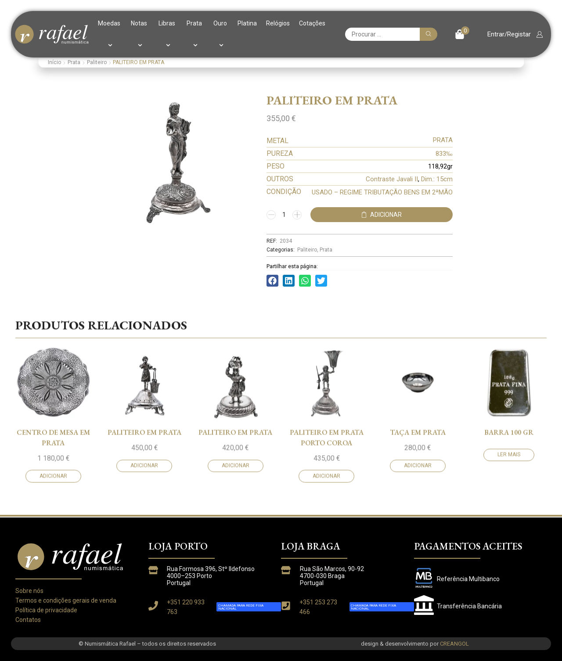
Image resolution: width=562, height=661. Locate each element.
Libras (167, 34)
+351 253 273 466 (318, 607)
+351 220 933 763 (186, 607)
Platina (247, 23)
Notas (139, 34)
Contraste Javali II (392, 179)
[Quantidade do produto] (284, 214)
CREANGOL (454, 643)
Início (54, 62)
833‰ (444, 154)
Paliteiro (97, 62)
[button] (462, 34)
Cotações (312, 23)
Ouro (220, 34)
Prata (194, 34)
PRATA (443, 140)
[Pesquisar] (428, 34)
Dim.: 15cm (437, 179)
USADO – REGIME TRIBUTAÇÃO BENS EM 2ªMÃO (382, 192)
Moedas (109, 34)
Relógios (278, 23)
